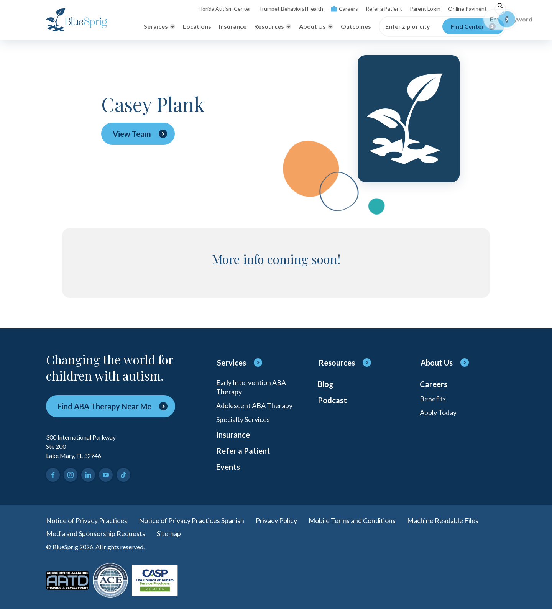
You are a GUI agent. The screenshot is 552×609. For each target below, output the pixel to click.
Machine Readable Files (442, 520)
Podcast (332, 400)
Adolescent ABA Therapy (254, 405)
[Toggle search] (500, 9)
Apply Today (438, 412)
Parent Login (425, 8)
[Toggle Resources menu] (272, 26)
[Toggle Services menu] (159, 26)
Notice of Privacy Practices (86, 520)
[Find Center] (473, 26)
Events (228, 466)
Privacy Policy (276, 520)
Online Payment (467, 8)
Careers (344, 8)
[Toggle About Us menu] (316, 26)
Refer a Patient (384, 8)
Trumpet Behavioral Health (291, 8)
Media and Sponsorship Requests (95, 533)
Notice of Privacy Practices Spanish (191, 520)
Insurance (232, 26)
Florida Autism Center (225, 8)
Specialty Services (243, 419)
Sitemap (169, 533)
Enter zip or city (407, 26)
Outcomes (356, 26)
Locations (197, 26)
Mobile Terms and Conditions (352, 520)
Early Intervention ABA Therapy (251, 387)
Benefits (433, 398)
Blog (326, 384)
